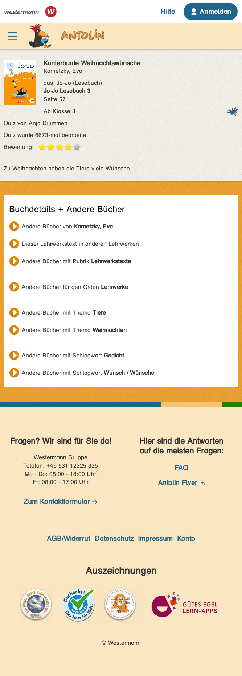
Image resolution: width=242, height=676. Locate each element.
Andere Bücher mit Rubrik (76, 261)
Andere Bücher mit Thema (64, 312)
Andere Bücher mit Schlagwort (73, 355)
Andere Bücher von (67, 226)
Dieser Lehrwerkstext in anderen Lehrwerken (80, 243)
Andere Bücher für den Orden (75, 286)
